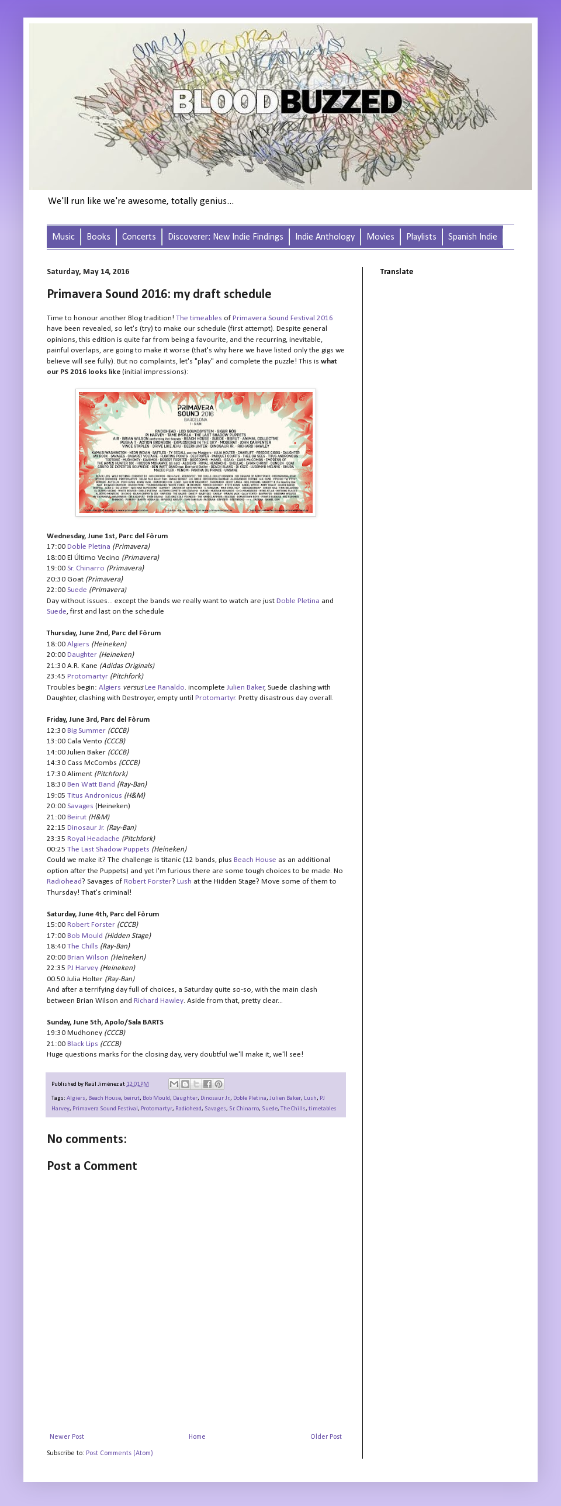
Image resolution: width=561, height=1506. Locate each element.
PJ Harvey (82, 968)
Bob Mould (156, 1098)
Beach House (104, 1098)
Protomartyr (215, 698)
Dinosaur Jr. (215, 1098)
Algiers (76, 1098)
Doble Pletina (249, 1098)
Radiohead (188, 1109)
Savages (215, 1109)
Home (197, 1437)
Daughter (185, 1098)
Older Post (326, 1437)
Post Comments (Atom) (119, 1453)
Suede (270, 1109)
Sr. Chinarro (244, 1109)
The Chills (293, 1109)
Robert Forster (91, 925)
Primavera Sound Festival (105, 1109)
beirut (132, 1098)
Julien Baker (285, 1098)
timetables (323, 1109)
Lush (310, 1098)
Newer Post (67, 1437)
